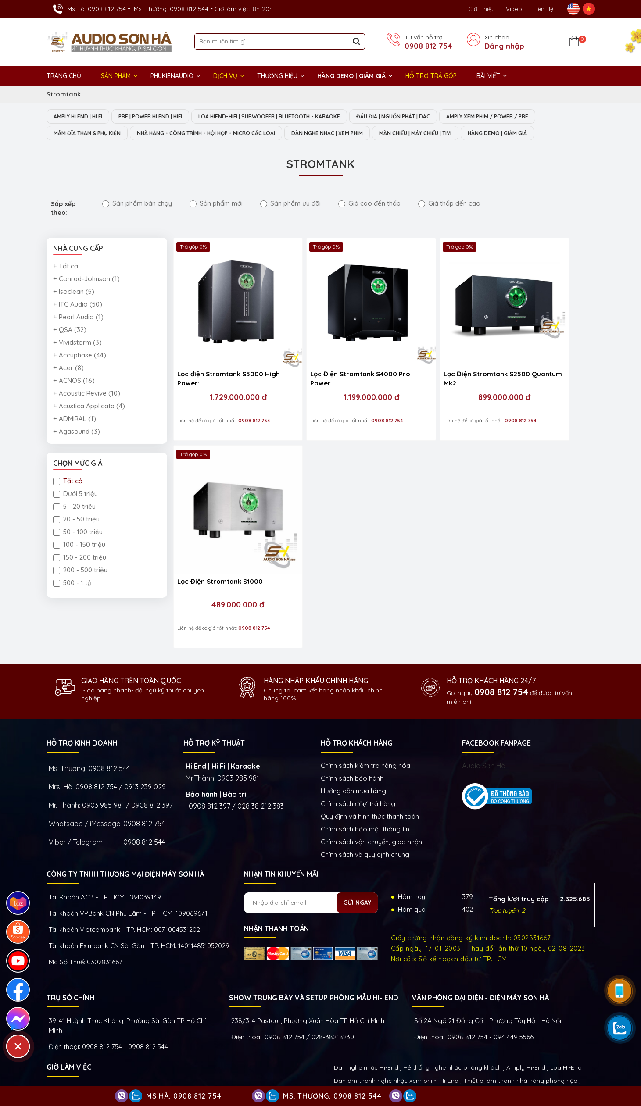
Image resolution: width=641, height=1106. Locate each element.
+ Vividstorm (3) (77, 343)
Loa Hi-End (566, 1012)
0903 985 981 (238, 722)
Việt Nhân (580, 1075)
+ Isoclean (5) (73, 292)
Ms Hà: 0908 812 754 (184, 1096)
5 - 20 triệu (74, 507)
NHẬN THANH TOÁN (276, 872)
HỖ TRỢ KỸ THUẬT (214, 687)
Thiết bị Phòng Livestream (371, 1051)
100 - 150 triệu (79, 545)
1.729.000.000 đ (224, 370)
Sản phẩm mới (216, 204)
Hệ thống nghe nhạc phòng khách (452, 1012)
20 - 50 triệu (76, 520)
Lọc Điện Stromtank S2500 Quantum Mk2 (430, 351)
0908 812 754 (428, 46)
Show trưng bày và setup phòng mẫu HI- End (313, 942)
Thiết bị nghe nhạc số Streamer (484, 1038)
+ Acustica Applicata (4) (89, 407)
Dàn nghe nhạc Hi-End (366, 1012)
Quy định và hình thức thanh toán (370, 760)
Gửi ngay (357, 847)
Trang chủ (64, 76)
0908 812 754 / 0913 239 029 (120, 731)
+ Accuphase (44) (79, 356)
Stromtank (64, 94)
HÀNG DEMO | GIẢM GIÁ (351, 76)
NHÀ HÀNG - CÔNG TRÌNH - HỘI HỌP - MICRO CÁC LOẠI (224, 133)
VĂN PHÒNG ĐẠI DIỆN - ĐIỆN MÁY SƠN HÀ (480, 942)
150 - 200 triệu (79, 558)
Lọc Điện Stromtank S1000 (534, 346)
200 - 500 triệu (80, 571)
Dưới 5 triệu (75, 494)
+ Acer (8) (68, 368)
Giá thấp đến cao (449, 204)
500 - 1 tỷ (72, 583)
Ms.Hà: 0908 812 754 (96, 9)
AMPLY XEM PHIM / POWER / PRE (530, 116)
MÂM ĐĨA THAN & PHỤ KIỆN (91, 133)
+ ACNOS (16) (74, 381)
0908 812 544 (109, 712)
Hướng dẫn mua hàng (353, 735)
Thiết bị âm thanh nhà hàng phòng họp (520, 1025)
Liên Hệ (543, 8)
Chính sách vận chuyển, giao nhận (371, 786)
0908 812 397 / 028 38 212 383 (236, 750)
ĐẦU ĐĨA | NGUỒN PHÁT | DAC (427, 116)
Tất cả (67, 482)
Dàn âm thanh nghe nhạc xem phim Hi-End (396, 1025)
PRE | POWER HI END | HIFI (162, 116)
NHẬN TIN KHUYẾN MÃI (281, 818)
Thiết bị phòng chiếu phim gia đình (384, 1038)
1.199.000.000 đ (329, 370)
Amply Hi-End (525, 1012)
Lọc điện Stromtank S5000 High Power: (220, 351)
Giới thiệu (481, 8)
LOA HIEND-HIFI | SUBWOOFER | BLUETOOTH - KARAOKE (292, 116)
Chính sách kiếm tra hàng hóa (365, 710)
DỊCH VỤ (225, 76)
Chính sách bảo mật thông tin (365, 773)
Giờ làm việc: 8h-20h (244, 9)
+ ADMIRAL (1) (74, 419)
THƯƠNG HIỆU (277, 76)
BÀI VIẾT (488, 76)
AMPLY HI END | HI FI (82, 116)
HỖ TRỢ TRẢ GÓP (431, 76)
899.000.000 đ (434, 370)
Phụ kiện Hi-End (436, 1051)
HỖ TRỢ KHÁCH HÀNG (357, 687)
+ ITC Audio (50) (77, 305)
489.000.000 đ (538, 370)
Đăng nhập (504, 46)
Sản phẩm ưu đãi (290, 204)
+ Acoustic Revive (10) (86, 394)
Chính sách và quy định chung (365, 799)
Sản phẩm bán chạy (137, 204)
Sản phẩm (116, 76)
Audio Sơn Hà (483, 710)
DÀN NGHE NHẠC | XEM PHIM (359, 133)
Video (514, 8)
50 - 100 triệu (78, 532)
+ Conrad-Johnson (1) (86, 279)
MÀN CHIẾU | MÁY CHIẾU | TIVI (457, 133)
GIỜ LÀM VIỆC (69, 1011)
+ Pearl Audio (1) (78, 318)
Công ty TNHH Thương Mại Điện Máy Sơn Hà (125, 818)
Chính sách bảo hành (352, 722)
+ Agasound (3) (76, 432)
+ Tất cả (65, 267)
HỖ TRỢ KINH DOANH (82, 687)
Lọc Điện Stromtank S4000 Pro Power (325, 351)
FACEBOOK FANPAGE (496, 687)
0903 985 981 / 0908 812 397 (127, 749)
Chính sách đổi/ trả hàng (358, 748)
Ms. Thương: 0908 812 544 (171, 9)
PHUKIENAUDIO (171, 76)
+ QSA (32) (69, 330)
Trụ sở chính (70, 942)
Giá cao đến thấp (369, 204)
